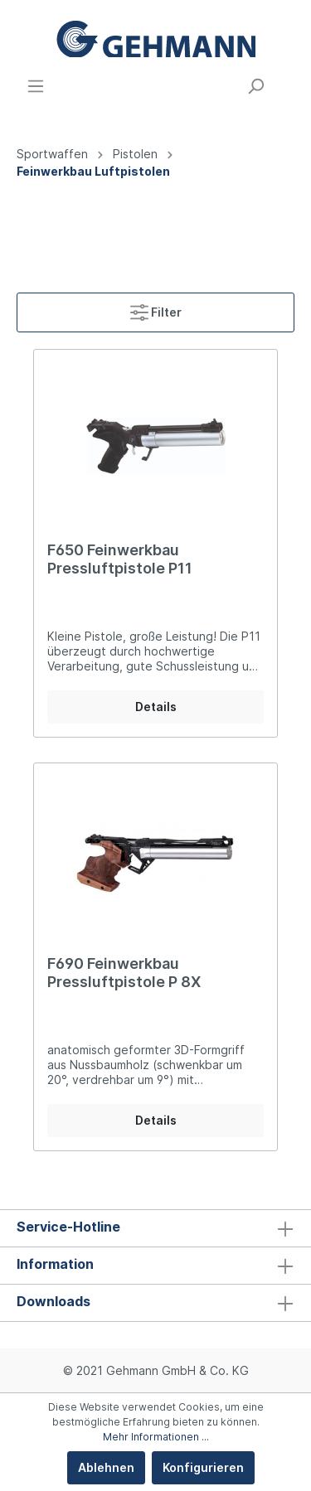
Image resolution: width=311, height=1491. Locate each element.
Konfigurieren (203, 1467)
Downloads (53, 1301)
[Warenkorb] (284, 80)
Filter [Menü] (156, 308)
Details (156, 707)
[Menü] (36, 86)
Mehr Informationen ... (156, 1436)
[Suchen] (255, 86)
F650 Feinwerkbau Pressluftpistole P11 (119, 559)
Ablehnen (106, 1467)
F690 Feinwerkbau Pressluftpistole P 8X (124, 972)
